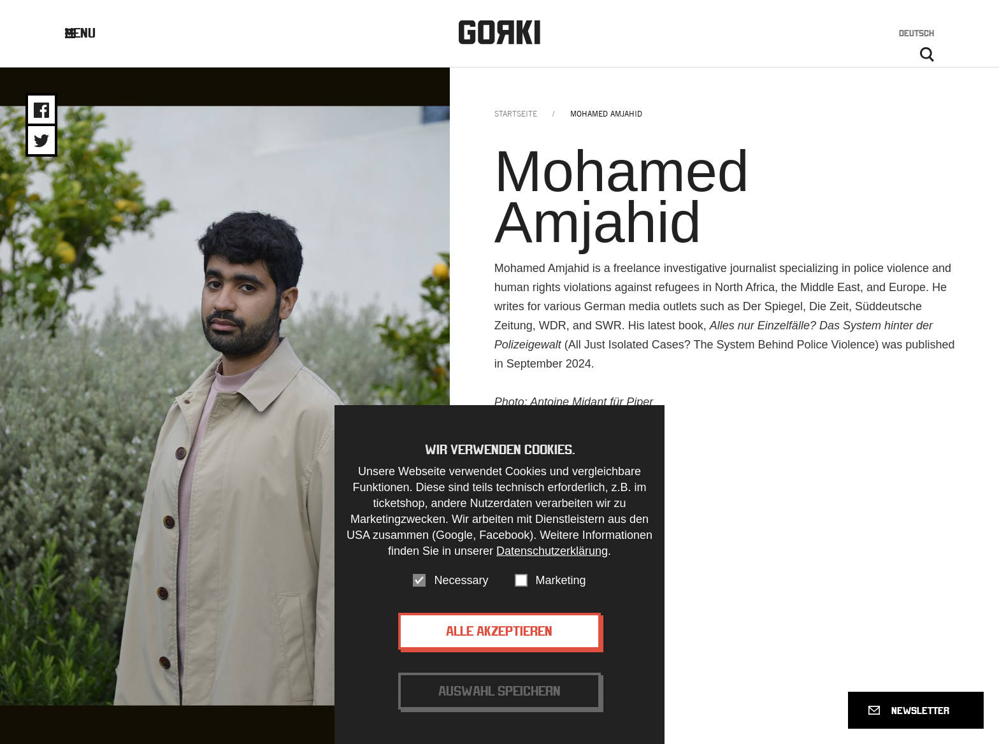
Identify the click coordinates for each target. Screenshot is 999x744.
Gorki (499, 32)
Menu (90, 32)
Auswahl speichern (499, 697)
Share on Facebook (41, 110)
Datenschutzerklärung (552, 558)
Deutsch (916, 33)
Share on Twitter (41, 140)
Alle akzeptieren (499, 638)
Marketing (561, 587)
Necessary (461, 587)
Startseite (515, 113)
